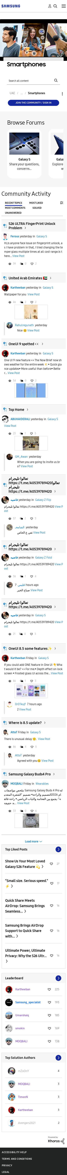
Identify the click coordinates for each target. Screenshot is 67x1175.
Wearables (42, 783)
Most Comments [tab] (15, 207)
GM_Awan (21, 456)
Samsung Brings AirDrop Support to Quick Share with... (24, 930)
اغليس (21, 585)
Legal (5, 1172)
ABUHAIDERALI (20, 419)
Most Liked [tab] (36, 202)
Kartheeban (18, 287)
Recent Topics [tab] (13, 202)
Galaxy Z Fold (43, 557)
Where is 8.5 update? (25, 723)
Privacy (7, 1165)
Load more (31, 841)
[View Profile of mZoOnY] (23, 1071)
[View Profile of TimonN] (23, 1097)
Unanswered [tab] (13, 212)
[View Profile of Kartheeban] (22, 989)
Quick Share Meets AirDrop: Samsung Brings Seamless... (25, 905)
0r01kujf (20, 704)
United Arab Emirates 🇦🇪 (28, 278)
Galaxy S (24, 159)
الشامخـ (19, 527)
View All (34, 849)
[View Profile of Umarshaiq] (22, 1015)
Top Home (16, 409)
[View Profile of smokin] (20, 1028)
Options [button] (56, 94)
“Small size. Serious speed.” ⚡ (26, 883)
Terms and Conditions (17, 1158)
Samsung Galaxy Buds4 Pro (30, 774)
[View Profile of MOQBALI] (21, 1041)
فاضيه (14, 500)
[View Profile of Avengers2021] (27, 1123)
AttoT (14, 732)
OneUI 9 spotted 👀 (24, 344)
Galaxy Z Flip (43, 500)
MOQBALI (17, 783)
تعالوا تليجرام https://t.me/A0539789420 (30, 547)
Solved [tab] (37, 207)
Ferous (15, 236)
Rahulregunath (24, 325)
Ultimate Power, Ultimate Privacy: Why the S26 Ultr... (26, 953)
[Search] (33, 80)
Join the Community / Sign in (33, 102)
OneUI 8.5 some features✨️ (30, 648)
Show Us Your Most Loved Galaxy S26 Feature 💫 (25, 864)
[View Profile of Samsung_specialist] (28, 1002)
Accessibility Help (14, 1152)
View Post (18, 256)
